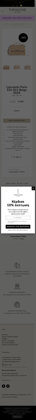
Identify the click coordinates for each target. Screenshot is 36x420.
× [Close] (33, 188)
